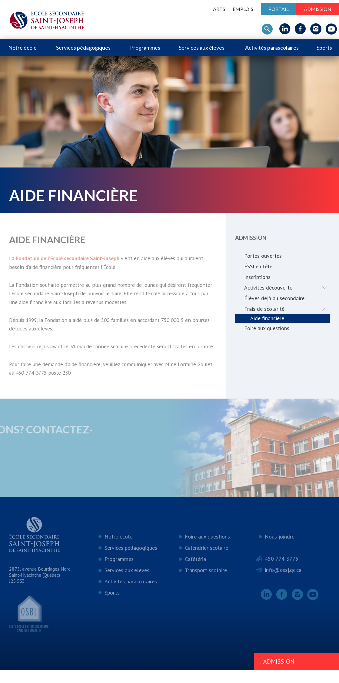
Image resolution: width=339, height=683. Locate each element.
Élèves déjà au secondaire (274, 298)
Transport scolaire (206, 583)
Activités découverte (287, 287)
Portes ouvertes (263, 255)
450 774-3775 (281, 571)
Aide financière (267, 318)
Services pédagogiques (83, 47)
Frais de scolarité (287, 308)
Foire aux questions (266, 328)
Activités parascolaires (272, 47)
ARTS (219, 9)
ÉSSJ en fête (258, 266)
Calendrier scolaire (206, 560)
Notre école (22, 47)
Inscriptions (257, 277)
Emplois (243, 9)
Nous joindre (279, 549)
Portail (278, 9)
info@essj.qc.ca (283, 582)
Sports (324, 47)
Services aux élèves (201, 47)
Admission (317, 9)
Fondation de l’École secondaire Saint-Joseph (71, 258)
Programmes (145, 47)
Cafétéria (195, 572)
